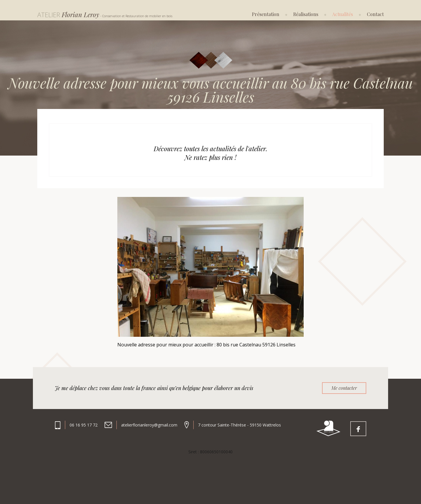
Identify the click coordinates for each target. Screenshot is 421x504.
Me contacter (344, 388)
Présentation (265, 14)
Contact (375, 14)
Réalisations (305, 14)
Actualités (342, 14)
